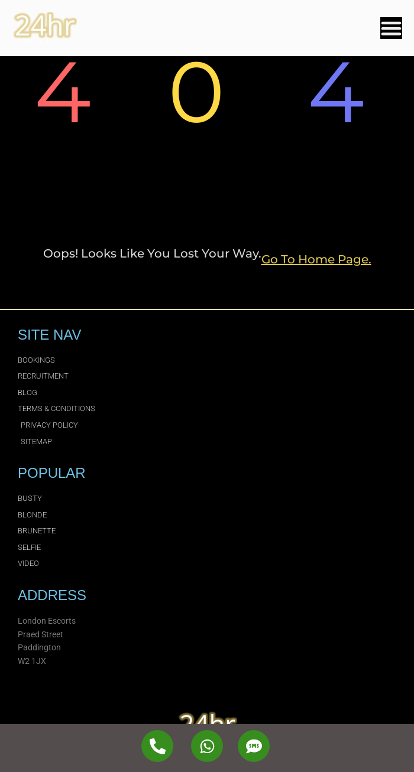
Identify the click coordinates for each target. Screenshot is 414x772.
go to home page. (316, 259)
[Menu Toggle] (391, 28)
